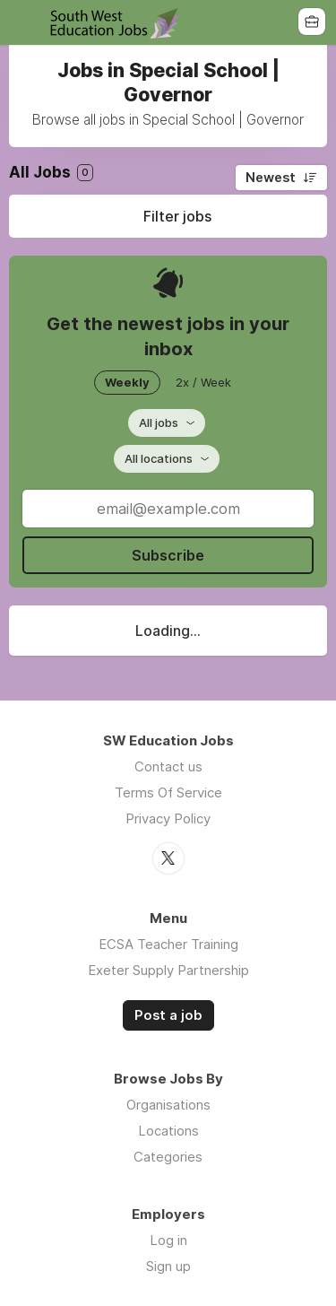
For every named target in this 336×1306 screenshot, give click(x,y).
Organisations (168, 1104)
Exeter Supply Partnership (168, 970)
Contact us (168, 766)
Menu (24, 22)
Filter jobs (177, 216)
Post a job (168, 1015)
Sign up (168, 1266)
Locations (168, 1130)
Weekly (127, 382)
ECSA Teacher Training (168, 944)
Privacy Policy (168, 818)
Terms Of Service (168, 792)
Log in (168, 1240)
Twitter (168, 858)
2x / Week (203, 382)
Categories (168, 1156)
